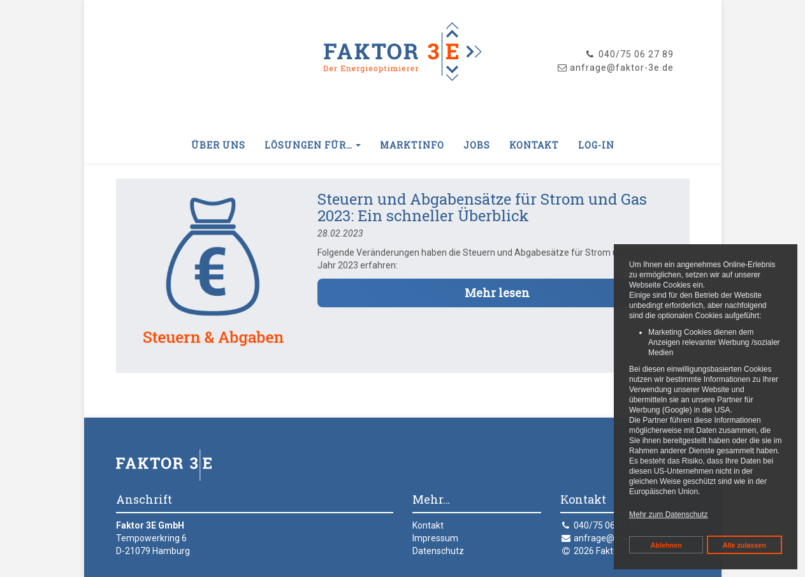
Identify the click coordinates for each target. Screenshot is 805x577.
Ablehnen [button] (666, 545)
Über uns (218, 145)
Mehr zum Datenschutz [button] (668, 514)
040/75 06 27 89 (629, 54)
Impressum (435, 538)
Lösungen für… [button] (313, 145)
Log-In (596, 145)
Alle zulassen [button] (744, 545)
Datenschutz (438, 551)
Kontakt (534, 145)
